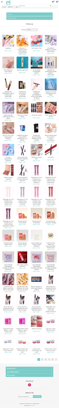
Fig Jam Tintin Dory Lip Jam (51, 329)
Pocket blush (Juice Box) (22, 221)
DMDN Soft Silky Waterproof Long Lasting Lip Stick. (22, 288)
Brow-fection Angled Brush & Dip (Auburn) (50, 288)
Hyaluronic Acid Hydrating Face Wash (50, 93)
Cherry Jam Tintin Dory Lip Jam (36, 350)
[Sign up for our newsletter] (25, 396)
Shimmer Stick (36, 115)
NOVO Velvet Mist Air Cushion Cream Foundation (51, 138)
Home (4, 7)
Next (56, 359)
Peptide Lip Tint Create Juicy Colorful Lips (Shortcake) (36, 202)
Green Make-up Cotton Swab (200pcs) (36, 244)
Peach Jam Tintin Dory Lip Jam (51, 349)
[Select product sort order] (32, 29)
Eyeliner (8, 48)
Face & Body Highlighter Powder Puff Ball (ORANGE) (50, 267)
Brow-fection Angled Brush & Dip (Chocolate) (8, 308)
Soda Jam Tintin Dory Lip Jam (8, 349)
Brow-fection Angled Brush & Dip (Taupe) (22, 308)
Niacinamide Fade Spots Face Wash (8, 116)
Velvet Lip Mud (37, 328)
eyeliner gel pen (22, 70)
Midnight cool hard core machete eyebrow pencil (51, 309)
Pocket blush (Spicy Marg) (22, 243)
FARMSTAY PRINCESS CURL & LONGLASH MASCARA (8, 94)
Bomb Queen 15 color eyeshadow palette (36, 288)
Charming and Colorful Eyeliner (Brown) (22, 179)
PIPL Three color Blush (50, 115)
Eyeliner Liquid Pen (37, 158)
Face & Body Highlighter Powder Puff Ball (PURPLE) (8, 267)
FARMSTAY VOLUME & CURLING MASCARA (22, 94)
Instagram (29, 384)
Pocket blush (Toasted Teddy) (50, 221)
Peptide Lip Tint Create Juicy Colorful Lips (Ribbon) (36, 180)
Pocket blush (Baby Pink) (8, 243)
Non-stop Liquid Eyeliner (22, 265)
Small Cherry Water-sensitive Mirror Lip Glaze (8, 288)
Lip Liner (51, 157)
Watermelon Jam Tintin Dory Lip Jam (22, 350)
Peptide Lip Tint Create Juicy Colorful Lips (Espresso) (50, 180)
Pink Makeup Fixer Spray (8, 70)
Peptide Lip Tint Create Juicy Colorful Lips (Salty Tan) (8, 202)
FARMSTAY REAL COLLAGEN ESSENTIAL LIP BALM (22, 138)
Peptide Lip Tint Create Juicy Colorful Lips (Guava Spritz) (50, 202)
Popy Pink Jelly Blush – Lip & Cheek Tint (8, 330)
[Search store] (33, 5)
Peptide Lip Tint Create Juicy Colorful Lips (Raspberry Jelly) (8, 223)
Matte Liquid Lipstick (8, 178)
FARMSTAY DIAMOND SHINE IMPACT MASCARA (50, 72)
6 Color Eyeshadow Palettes (8, 158)
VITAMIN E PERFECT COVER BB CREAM (50, 49)
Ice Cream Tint (37, 48)
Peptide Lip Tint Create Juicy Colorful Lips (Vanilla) (22, 202)
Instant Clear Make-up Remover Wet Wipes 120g (50, 245)
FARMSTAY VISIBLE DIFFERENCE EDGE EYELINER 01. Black (36, 95)
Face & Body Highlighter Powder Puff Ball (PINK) (36, 267)
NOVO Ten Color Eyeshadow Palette (8, 137)
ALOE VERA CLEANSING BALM (36, 71)
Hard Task (32, 405)
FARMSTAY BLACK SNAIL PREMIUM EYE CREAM (36, 138)
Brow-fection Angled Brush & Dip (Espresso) (36, 308)
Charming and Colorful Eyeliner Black (22, 158)
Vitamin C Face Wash (22, 115)
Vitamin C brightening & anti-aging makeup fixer (22, 50)
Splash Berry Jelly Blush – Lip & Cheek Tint (22, 330)
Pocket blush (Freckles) (36, 221)
